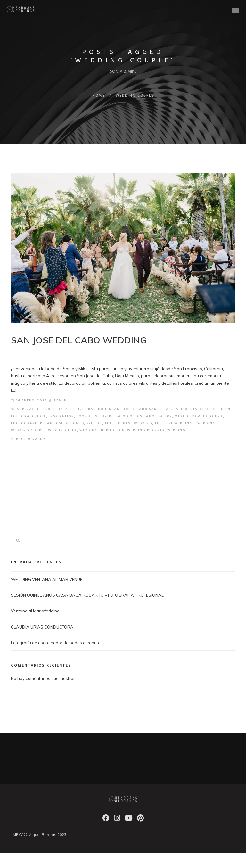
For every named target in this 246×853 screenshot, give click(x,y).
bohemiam (109, 409)
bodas (89, 409)
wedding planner (146, 430)
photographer (27, 423)
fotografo (23, 416)
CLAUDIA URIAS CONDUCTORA (42, 626)
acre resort (42, 409)
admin (58, 400)
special (94, 423)
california (185, 409)
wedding (206, 423)
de (214, 409)
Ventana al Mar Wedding (35, 610)
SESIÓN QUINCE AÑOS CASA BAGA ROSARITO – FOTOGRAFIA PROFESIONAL (87, 595)
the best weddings (175, 423)
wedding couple (28, 430)
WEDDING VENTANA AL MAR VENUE (46, 579)
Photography (30, 439)
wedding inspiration (102, 430)
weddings (177, 430)
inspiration (61, 416)
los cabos (146, 416)
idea (41, 416)
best (75, 409)
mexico (182, 416)
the (108, 423)
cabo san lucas (153, 409)
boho (128, 409)
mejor (165, 416)
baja (63, 409)
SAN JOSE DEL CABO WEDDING (79, 340)
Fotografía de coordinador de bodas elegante (56, 642)
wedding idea (62, 430)
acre (22, 409)
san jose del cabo (64, 423)
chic (204, 409)
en (228, 409)
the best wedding (133, 423)
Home (99, 96)
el (221, 409)
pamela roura (207, 416)
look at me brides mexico (105, 416)
